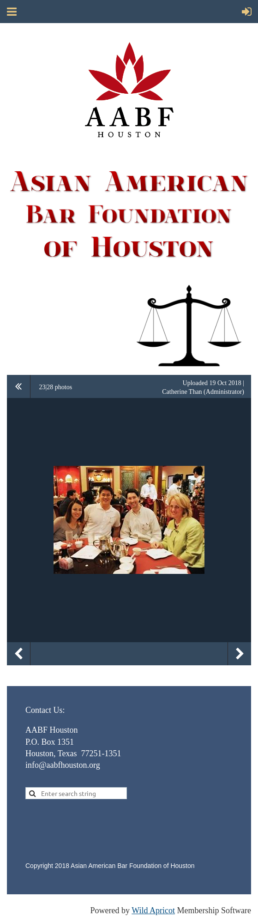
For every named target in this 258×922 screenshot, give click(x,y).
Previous (18, 653)
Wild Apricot (153, 910)
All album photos (18, 386)
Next (239, 653)
